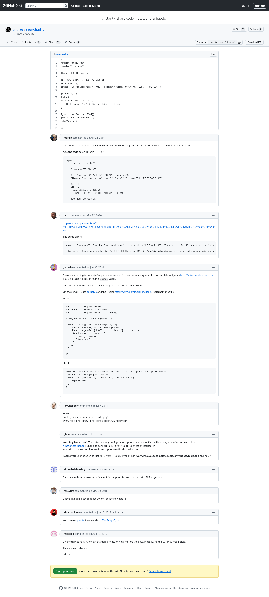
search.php (35, 29)
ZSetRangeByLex (111, 520)
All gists (75, 5)
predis (81, 520)
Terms (89, 588)
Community (129, 588)
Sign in (246, 6)
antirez (17, 29)
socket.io (92, 291)
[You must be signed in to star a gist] (239, 29)
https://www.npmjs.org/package (133, 291)
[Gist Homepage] (13, 6)
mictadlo (69, 533)
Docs (139, 588)
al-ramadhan (71, 512)
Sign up (260, 6)
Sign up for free (65, 571)
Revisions (31, 42)
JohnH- (68, 267)
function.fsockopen (74, 445)
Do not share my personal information (191, 588)
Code (12, 42)
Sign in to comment (160, 571)
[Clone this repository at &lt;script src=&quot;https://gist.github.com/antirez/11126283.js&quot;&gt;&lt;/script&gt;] (222, 42)
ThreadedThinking (74, 469)
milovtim (69, 490)
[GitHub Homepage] (61, 588)
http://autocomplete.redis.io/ (196, 275)
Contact (148, 588)
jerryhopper (71, 405)
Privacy (98, 588)
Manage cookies (163, 588)
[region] (134, 94)
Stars (53, 42)
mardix (68, 137)
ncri (66, 215)
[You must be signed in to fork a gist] (256, 29)
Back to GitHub (91, 5)
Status (118, 588)
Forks (72, 42)
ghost (67, 434)
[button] (240, 42)
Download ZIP (254, 42)
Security (108, 588)
